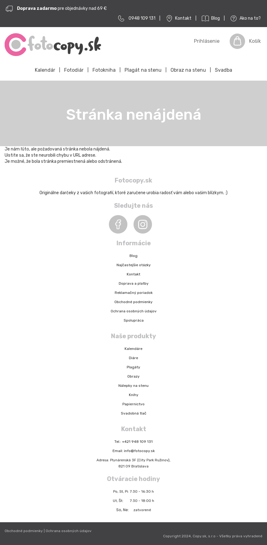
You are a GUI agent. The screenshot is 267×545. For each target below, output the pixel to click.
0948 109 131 (142, 18)
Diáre (133, 358)
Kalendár (45, 70)
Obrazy (133, 376)
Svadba (223, 70)
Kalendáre (133, 349)
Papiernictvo (133, 404)
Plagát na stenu (143, 70)
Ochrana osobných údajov (134, 311)
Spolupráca (134, 320)
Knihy (133, 395)
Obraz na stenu (188, 70)
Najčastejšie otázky (134, 265)
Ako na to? (245, 18)
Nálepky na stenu (133, 385)
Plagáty (133, 367)
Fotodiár (74, 70)
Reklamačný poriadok (134, 293)
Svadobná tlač (133, 413)
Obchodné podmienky (133, 302)
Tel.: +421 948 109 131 (133, 441)
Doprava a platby (134, 283)
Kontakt (177, 18)
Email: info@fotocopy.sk (134, 451)
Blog (210, 18)
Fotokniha (104, 70)
